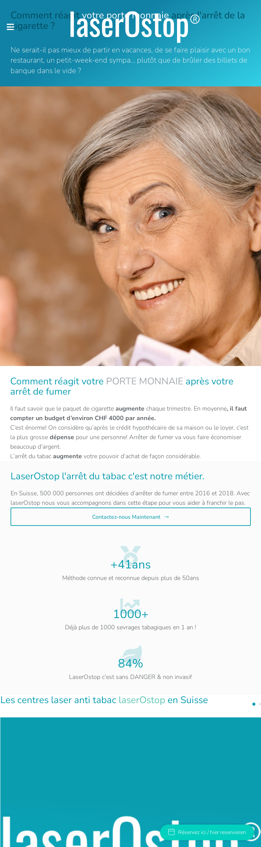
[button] (10, 27)
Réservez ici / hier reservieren (207, 832)
